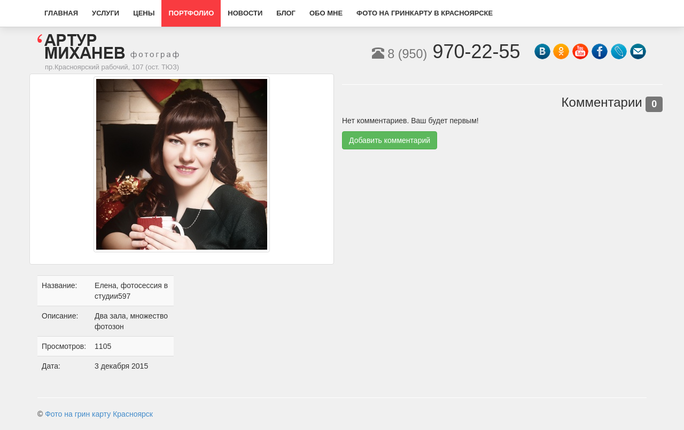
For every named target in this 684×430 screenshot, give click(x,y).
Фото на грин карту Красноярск (99, 414)
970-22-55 (446, 51)
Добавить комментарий (389, 140)
